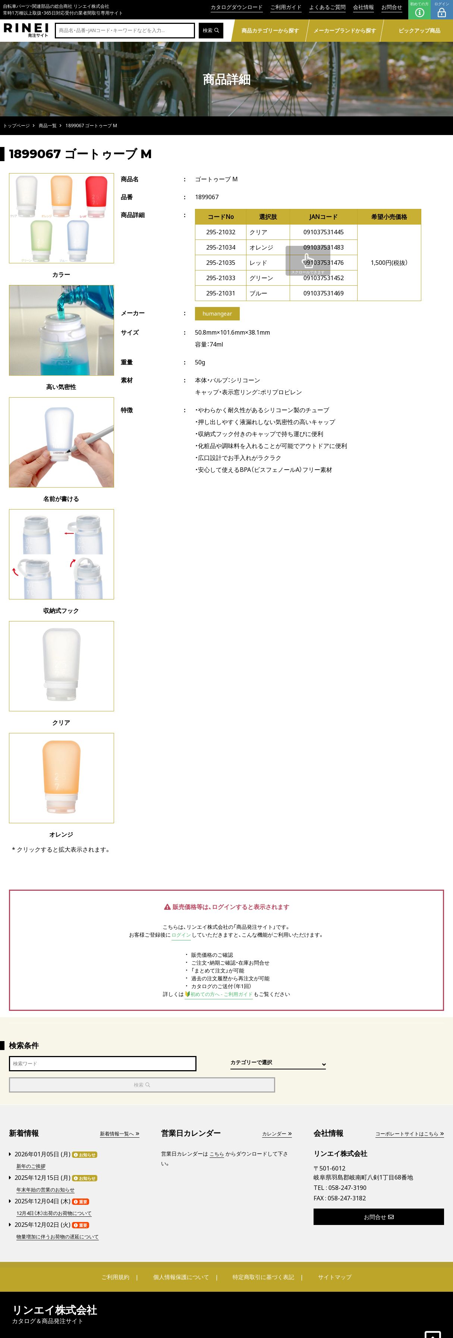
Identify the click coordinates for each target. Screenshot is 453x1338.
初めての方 (419, 9)
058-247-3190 (347, 1167)
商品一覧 (48, 125)
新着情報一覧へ (118, 1112)
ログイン (442, 9)
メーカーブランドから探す (345, 30)
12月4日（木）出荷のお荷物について (57, 1190)
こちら (217, 1132)
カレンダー (276, 1112)
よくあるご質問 (327, 6)
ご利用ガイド (286, 6)
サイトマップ (329, 1254)
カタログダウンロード (237, 6)
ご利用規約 (121, 1254)
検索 (210, 30)
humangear (218, 314)
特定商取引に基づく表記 (262, 1254)
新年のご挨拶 (32, 1144)
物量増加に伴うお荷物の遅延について (60, 1214)
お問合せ (391, 6)
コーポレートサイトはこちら (407, 1112)
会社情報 (363, 6)
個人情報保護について (182, 1254)
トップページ (16, 125)
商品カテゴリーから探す (270, 30)
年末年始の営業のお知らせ (47, 1167)
